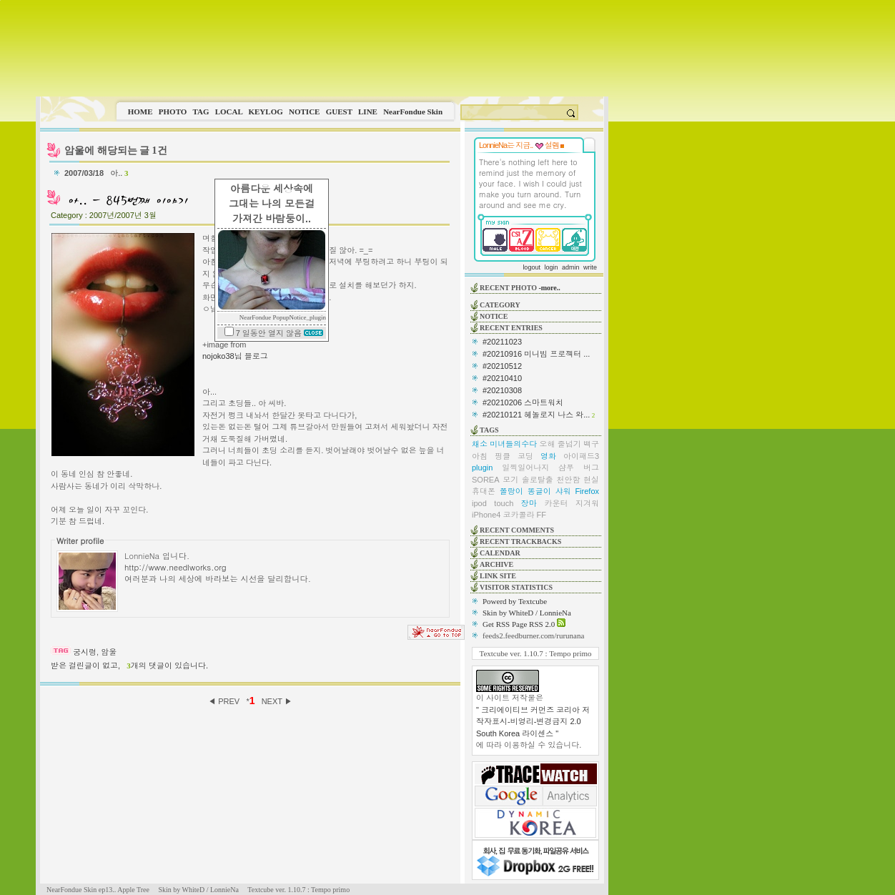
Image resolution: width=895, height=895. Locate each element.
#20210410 (502, 378)
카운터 (556, 503)
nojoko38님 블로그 (235, 356)
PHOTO (173, 111)
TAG (200, 111)
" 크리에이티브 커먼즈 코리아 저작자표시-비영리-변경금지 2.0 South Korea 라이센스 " (533, 722)
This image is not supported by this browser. (322, 48)
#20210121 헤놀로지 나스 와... (536, 414)
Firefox (587, 491)
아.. (119, 173)
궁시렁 (85, 652)
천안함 (568, 479)
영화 (548, 456)
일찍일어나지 (525, 467)
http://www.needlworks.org (175, 567)
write (590, 267)
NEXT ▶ (277, 701)
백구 (591, 444)
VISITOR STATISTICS (516, 587)
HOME (140, 111)
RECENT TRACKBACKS (520, 541)
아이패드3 (581, 456)
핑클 (502, 456)
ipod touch (492, 503)
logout (531, 267)
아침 (480, 456)
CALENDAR (500, 553)
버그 (591, 467)
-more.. (549, 288)
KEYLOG (265, 111)
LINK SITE (498, 576)
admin (571, 267)
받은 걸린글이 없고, (85, 665)
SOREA (486, 479)
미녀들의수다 (513, 444)
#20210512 (502, 366)
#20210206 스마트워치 (523, 402)
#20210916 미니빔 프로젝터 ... (536, 354)
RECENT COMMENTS (517, 530)
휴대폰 (483, 491)
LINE (367, 111)
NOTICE (304, 111)
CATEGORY (500, 305)
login (551, 267)
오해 (547, 444)
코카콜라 (518, 514)
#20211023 (502, 341)
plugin (482, 467)
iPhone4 (486, 514)
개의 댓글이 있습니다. (167, 665)
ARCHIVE (496, 564)
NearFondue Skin (412, 111)
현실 (591, 479)
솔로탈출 (537, 479)
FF (541, 514)
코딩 (525, 456)
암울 (109, 652)
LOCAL (229, 111)
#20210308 (502, 390)
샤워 (563, 491)
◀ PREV (225, 701)
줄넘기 (569, 444)
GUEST (339, 111)
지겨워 (587, 503)
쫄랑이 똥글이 (525, 491)
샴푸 (566, 467)
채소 (480, 444)
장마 (529, 503)
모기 (510, 479)
